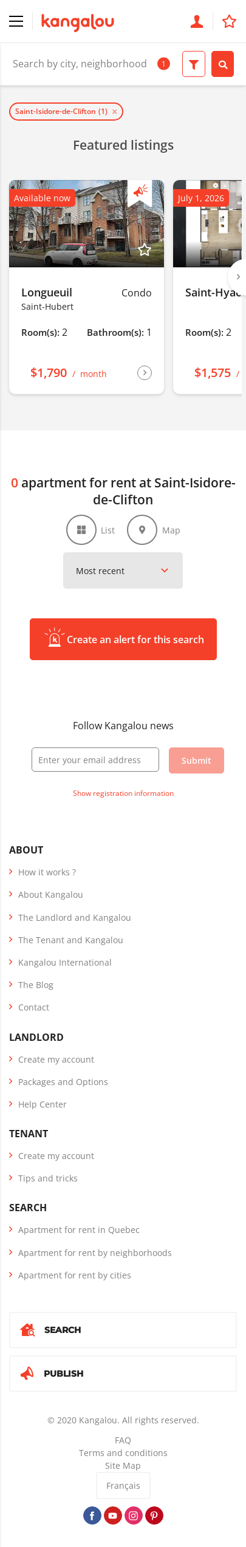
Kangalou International (65, 962)
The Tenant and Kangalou (70, 940)
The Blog (35, 985)
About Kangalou (50, 894)
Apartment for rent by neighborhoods (95, 1252)
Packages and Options (63, 1082)
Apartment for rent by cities (74, 1275)
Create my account (56, 1059)
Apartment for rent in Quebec (79, 1229)
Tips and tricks (48, 1178)
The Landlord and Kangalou (74, 917)
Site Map (123, 1465)
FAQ (123, 1440)
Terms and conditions (123, 1452)
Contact (33, 1007)
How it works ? (47, 872)
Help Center (42, 1104)
